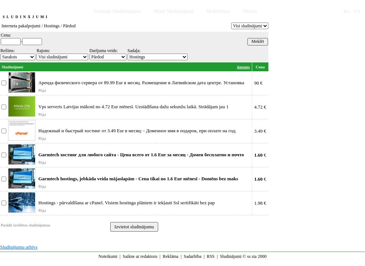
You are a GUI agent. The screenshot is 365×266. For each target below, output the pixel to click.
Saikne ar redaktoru (140, 256)
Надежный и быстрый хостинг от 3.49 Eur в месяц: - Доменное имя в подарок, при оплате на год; (137, 130)
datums (243, 67)
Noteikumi (107, 256)
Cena (260, 67)
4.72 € (260, 107)
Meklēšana (218, 11)
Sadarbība (192, 256)
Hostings (52, 25)
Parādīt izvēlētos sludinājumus (25, 225)
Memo (250, 11)
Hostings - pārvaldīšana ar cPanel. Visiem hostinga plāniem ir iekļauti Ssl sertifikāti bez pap (126, 202)
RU (347, 11)
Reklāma (170, 256)
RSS (211, 256)
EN (357, 11)
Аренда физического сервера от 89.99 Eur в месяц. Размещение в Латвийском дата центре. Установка (141, 82)
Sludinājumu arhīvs (18, 247)
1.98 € (260, 203)
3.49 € (260, 131)
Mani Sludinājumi (173, 11)
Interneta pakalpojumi (21, 25)
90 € (258, 83)
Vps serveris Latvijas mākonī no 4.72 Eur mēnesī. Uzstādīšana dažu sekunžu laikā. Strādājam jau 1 (133, 106)
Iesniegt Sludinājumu (117, 11)
